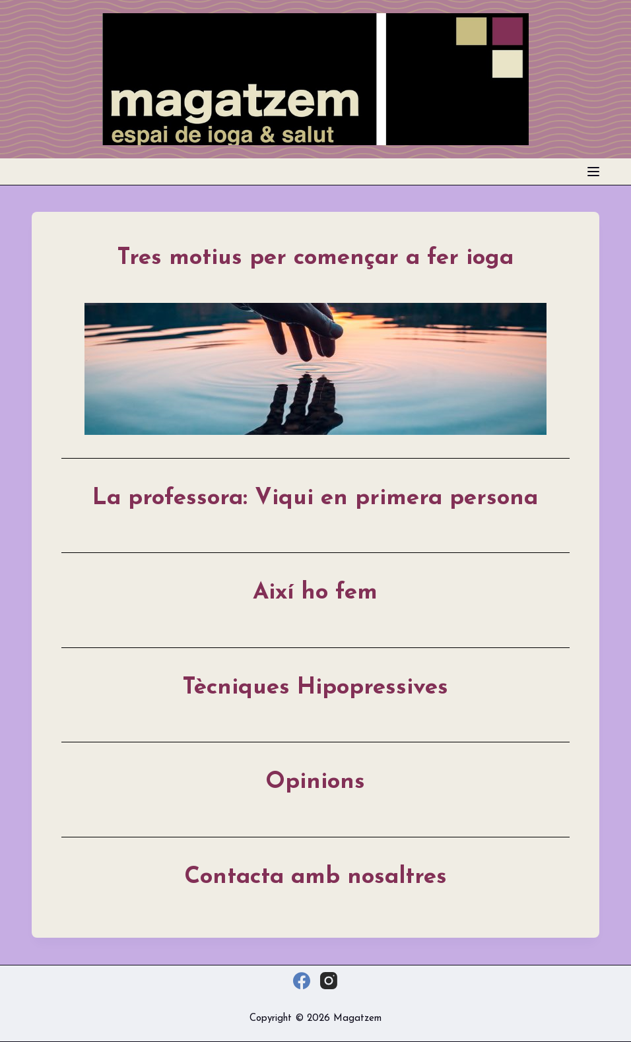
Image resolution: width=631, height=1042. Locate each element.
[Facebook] (301, 980)
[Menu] (593, 172)
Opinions (315, 782)
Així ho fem (315, 592)
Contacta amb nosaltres (315, 877)
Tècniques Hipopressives (315, 688)
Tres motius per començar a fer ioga (315, 258)
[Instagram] (328, 980)
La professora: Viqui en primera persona (315, 498)
